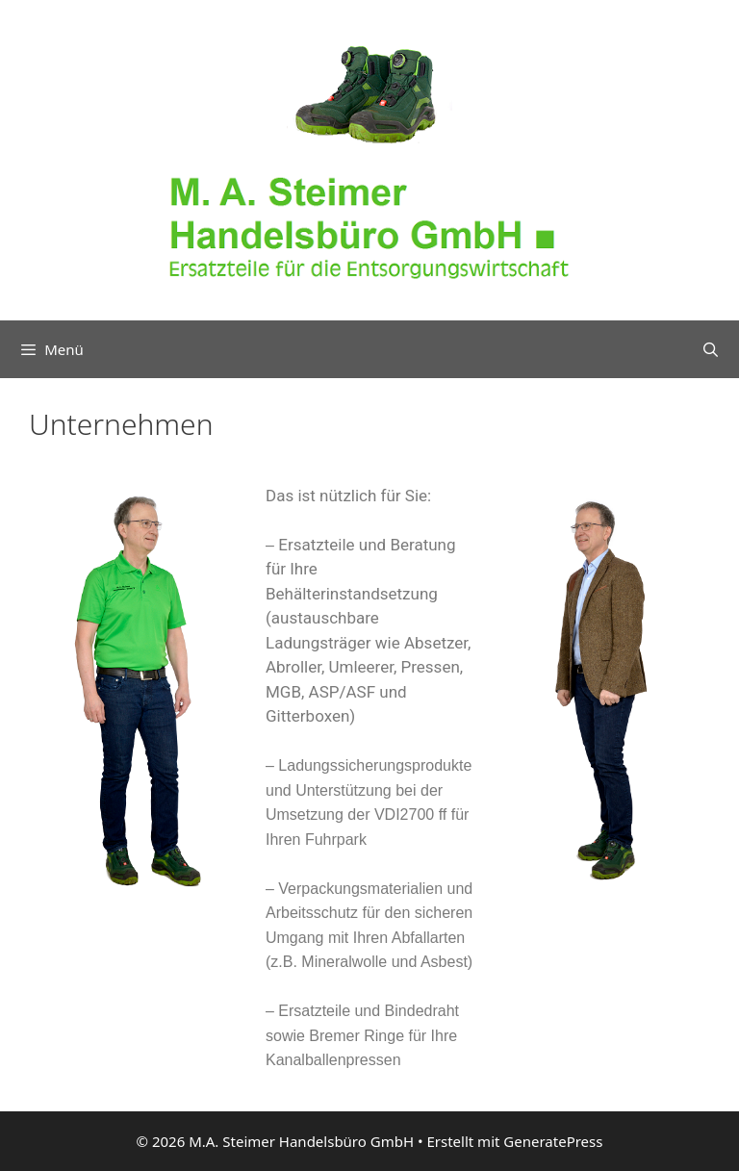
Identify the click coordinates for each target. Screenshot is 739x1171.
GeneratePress (552, 1141)
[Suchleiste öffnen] (710, 349)
